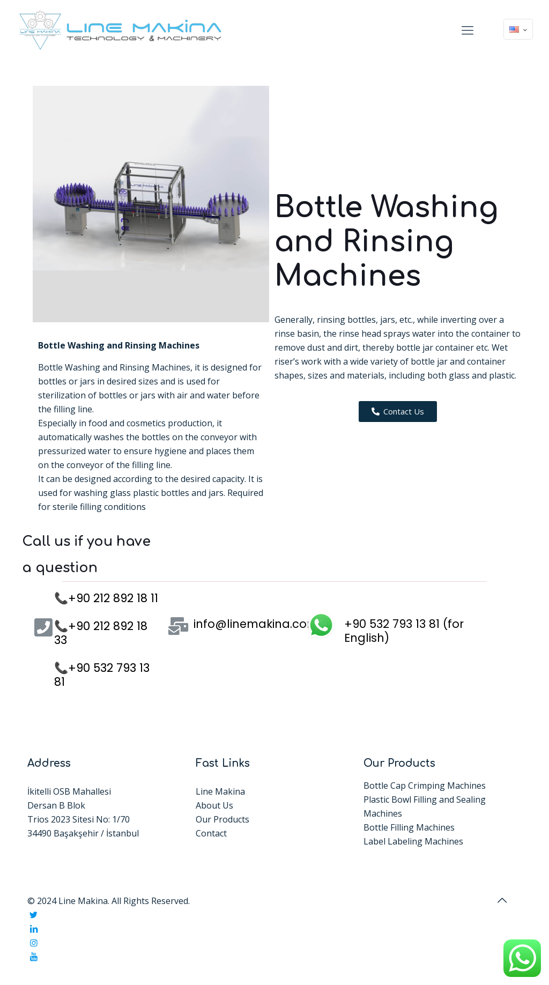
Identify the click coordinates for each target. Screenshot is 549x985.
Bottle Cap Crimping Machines (424, 785)
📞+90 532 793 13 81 (102, 675)
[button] (398, 411)
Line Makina (220, 791)
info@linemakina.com (256, 624)
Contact (211, 833)
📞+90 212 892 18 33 (100, 633)
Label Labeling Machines (413, 841)
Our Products (222, 819)
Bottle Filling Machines (409, 827)
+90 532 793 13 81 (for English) (404, 631)
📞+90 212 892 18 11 (106, 598)
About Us (214, 805)
